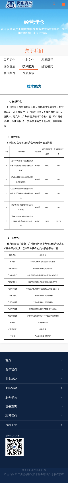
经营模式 (47, 66)
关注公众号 (12, 436)
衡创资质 (9, 66)
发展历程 (47, 59)
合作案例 (9, 72)
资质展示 (28, 72)
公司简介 (9, 59)
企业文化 (28, 59)
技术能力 (28, 66)
